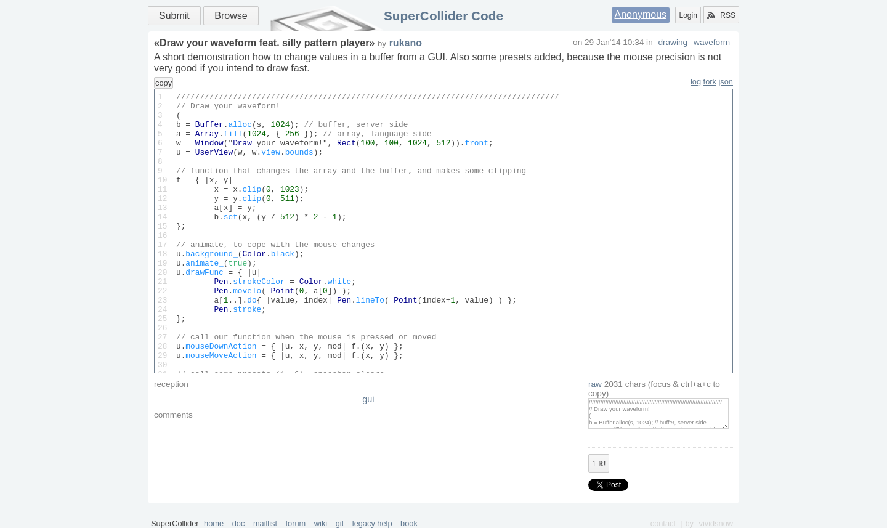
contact (663, 523)
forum (296, 523)
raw (595, 384)
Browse (230, 15)
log (696, 81)
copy (163, 82)
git (340, 523)
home (214, 523)
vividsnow (716, 523)
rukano (405, 43)
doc (238, 523)
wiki (320, 523)
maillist (265, 523)
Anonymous (641, 14)
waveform (712, 42)
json (726, 81)
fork (709, 81)
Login (688, 15)
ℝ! (599, 464)
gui (368, 399)
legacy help (372, 523)
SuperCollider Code (443, 16)
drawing (672, 42)
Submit (174, 15)
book (409, 523)
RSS (721, 15)
